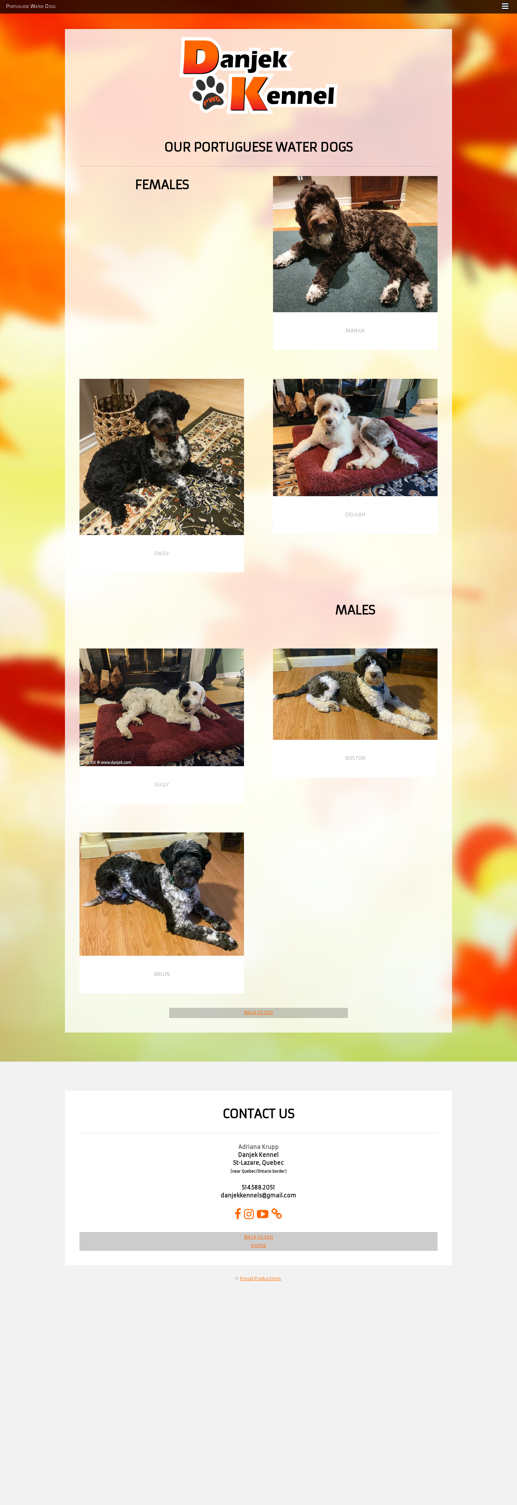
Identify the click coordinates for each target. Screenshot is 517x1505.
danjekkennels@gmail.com (258, 1195)
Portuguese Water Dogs (30, 6)
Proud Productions (260, 1278)
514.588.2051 (258, 1187)
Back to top (258, 1012)
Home (258, 1246)
